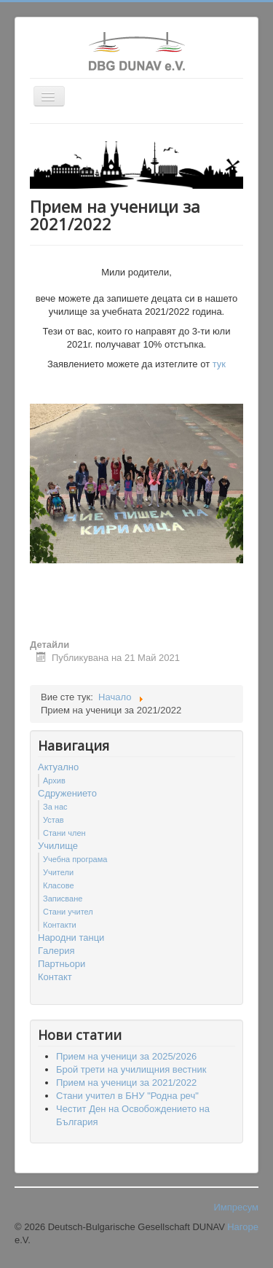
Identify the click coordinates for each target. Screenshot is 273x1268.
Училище (58, 845)
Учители (58, 872)
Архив (54, 780)
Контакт (55, 976)
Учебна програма (75, 859)
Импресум (235, 1207)
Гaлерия (56, 950)
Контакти (59, 924)
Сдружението (67, 793)
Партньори (61, 963)
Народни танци (71, 937)
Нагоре (242, 1226)
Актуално (58, 767)
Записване (62, 898)
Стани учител (68, 911)
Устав (53, 819)
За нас (55, 806)
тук (219, 364)
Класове (58, 885)
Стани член (64, 833)
